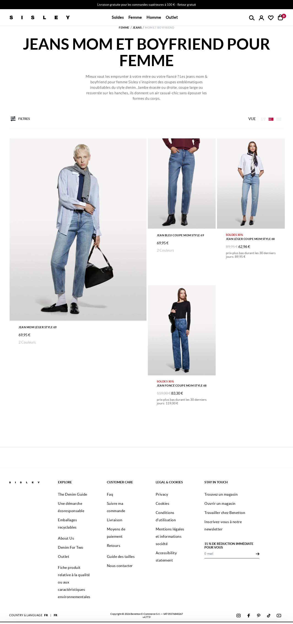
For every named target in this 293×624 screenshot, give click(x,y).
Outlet (172, 17)
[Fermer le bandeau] (288, 595)
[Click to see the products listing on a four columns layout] (271, 119)
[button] (117, 17)
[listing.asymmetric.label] (263, 119)
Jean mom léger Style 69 (38, 327)
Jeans (137, 27)
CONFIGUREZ (243, 612)
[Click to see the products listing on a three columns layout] (279, 119)
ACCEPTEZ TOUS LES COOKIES (243, 600)
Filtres (19, 118)
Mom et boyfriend (159, 27)
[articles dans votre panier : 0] (280, 17)
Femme (124, 27)
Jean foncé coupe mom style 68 (182, 385)
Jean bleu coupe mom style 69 (180, 235)
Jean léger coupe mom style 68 (250, 238)
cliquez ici (136, 615)
